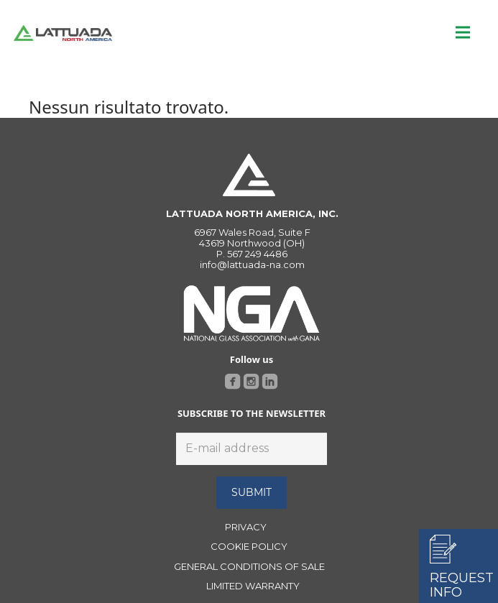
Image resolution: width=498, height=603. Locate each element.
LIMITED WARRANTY (253, 586)
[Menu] (462, 32)
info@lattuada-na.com (252, 264)
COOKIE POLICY (249, 546)
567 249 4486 (257, 253)
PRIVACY (246, 527)
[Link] (62, 33)
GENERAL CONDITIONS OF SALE (249, 566)
